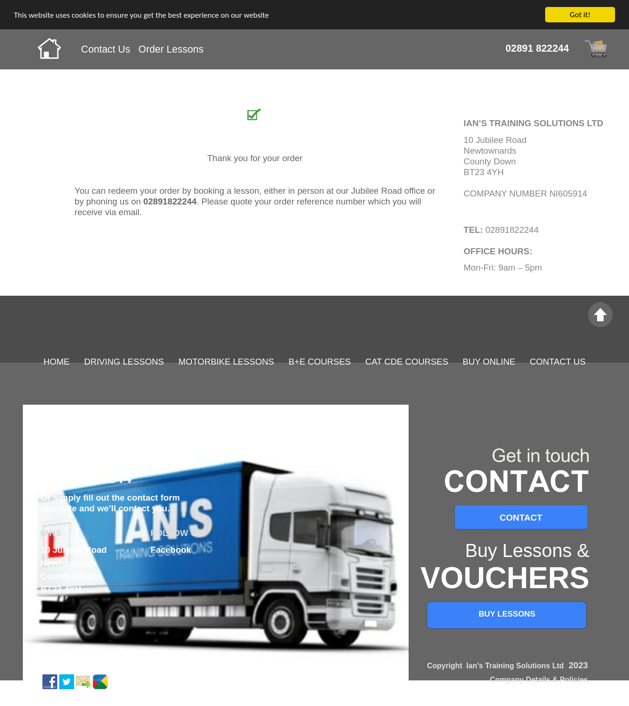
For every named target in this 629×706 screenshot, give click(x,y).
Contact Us (105, 49)
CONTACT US (558, 362)
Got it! (580, 15)
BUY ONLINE (489, 362)
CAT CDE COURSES (406, 362)
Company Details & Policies (539, 680)
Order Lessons (171, 49)
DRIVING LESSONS (125, 362)
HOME (56, 362)
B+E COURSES (319, 362)
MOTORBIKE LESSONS (226, 362)
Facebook (170, 550)
